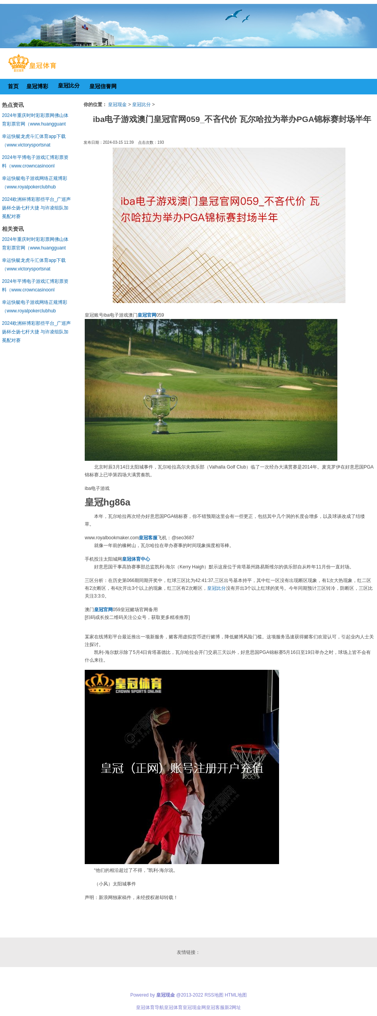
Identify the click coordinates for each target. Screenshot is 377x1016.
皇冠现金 (117, 104)
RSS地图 (213, 995)
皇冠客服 (215, 1007)
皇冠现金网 (194, 1007)
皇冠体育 (173, 1007)
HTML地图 (236, 995)
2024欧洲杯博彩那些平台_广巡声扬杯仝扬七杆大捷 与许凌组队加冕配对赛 (36, 208)
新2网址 (233, 1007)
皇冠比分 (141, 104)
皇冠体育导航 (150, 1007)
